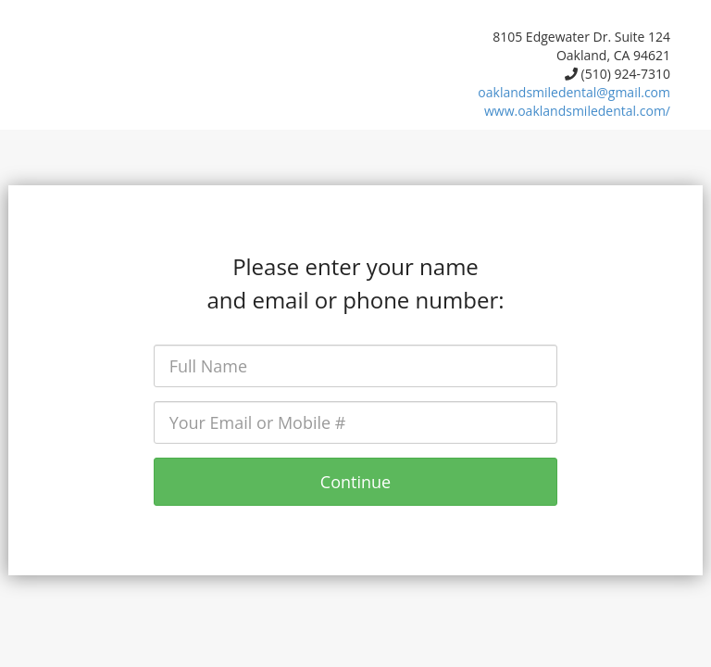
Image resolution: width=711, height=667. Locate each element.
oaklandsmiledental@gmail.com (574, 92)
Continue (355, 482)
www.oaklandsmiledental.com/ (577, 111)
